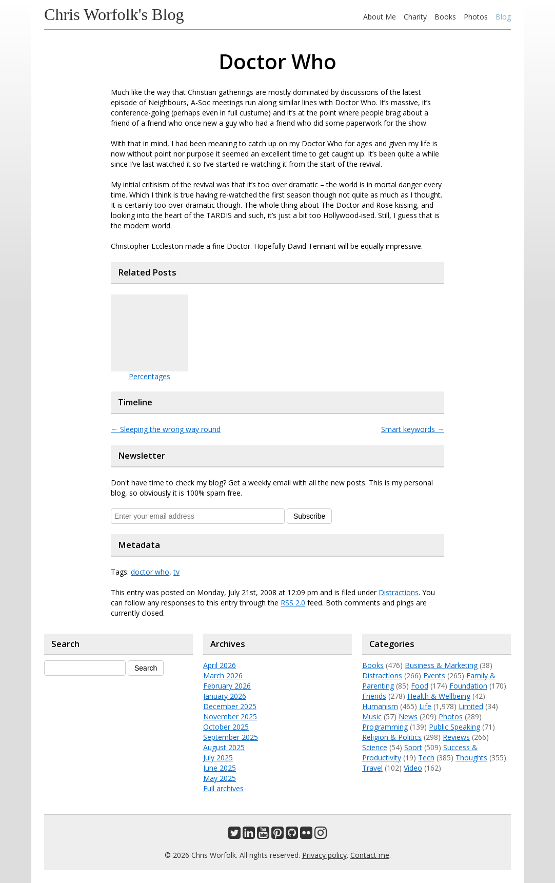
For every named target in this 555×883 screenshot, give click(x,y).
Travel (372, 768)
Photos (476, 17)
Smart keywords (412, 429)
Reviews (456, 737)
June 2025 (219, 768)
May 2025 (219, 778)
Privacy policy (324, 855)
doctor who (150, 572)
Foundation (468, 686)
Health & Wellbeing (438, 696)
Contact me (369, 855)
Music (372, 716)
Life (425, 706)
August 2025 (224, 747)
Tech (426, 757)
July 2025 (218, 757)
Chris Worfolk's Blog (114, 14)
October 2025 (226, 727)
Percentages (149, 376)
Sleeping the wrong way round (166, 429)
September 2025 (230, 737)
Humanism (380, 706)
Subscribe (309, 516)
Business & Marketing (441, 665)
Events (434, 675)
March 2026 (223, 675)
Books (445, 17)
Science (374, 747)
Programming (385, 727)
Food (419, 686)
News (408, 716)
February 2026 (227, 686)
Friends (374, 696)
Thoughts (471, 757)
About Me (379, 17)
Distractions (399, 592)
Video (413, 768)
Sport (413, 747)
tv (176, 572)
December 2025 (229, 706)
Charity (415, 17)
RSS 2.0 (293, 602)
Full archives (223, 788)
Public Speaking (454, 727)
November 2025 (230, 716)
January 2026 (224, 696)
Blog (503, 17)
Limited (471, 706)
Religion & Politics (392, 737)
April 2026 (219, 665)
